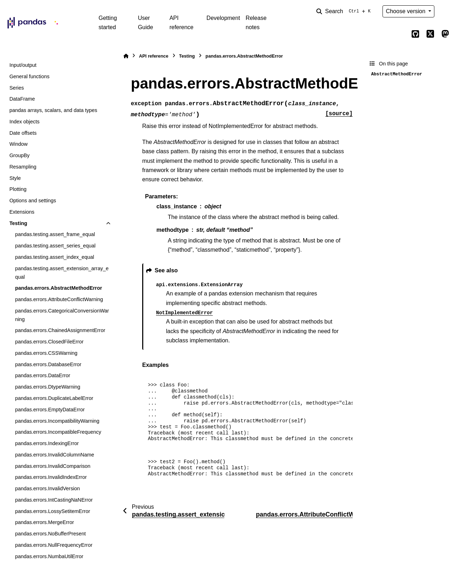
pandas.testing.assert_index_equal (54, 257)
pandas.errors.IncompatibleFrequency (58, 432)
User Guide (145, 22)
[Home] (125, 56)
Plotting (17, 189)
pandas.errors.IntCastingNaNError (53, 500)
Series (16, 88)
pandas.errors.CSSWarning (46, 353)
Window (18, 144)
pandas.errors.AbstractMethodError (58, 288)
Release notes (256, 22)
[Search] (345, 11)
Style (15, 178)
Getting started (107, 22)
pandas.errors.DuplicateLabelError (54, 398)
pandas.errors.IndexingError (47, 443)
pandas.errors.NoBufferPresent (50, 533)
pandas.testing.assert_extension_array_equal (61, 273)
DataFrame (22, 99)
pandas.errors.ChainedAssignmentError (60, 330)
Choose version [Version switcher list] (406, 11)
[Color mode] (445, 11)
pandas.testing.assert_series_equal (55, 246)
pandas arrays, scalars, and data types (53, 110)
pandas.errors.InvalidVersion (47, 488)
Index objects (24, 121)
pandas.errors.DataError (42, 375)
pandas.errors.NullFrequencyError (53, 545)
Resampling (22, 167)
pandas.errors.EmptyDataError (50, 409)
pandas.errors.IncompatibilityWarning (57, 421)
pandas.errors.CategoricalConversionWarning (62, 315)
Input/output (22, 65)
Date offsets (23, 133)
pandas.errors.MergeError (44, 522)
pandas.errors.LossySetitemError (52, 511)
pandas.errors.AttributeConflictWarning (59, 299)
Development (223, 18)
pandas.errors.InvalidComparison (52, 466)
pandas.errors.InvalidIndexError (51, 477)
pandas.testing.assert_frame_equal (55, 234)
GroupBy (19, 155)
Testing (18, 223)
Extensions (21, 212)
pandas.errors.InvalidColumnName (54, 455)
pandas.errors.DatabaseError (48, 364)
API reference (182, 22)
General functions (29, 76)
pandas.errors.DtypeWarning (47, 387)
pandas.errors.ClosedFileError (49, 341)
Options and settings (32, 200)
